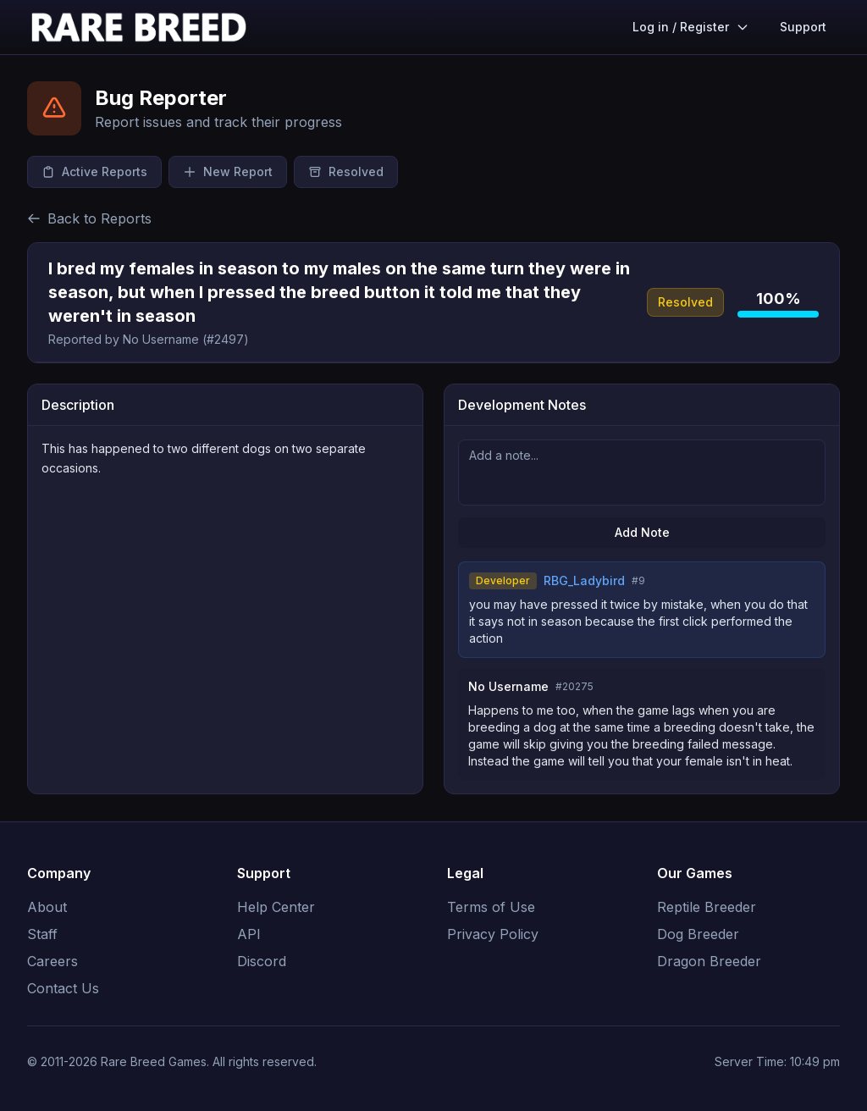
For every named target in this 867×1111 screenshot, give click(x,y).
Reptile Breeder (706, 906)
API (249, 934)
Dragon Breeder (709, 961)
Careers (52, 961)
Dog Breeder (698, 934)
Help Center (276, 906)
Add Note (642, 532)
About (47, 906)
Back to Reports (89, 218)
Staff (42, 934)
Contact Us (63, 988)
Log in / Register (690, 26)
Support (803, 26)
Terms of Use (491, 906)
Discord (261, 961)
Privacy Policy (492, 934)
